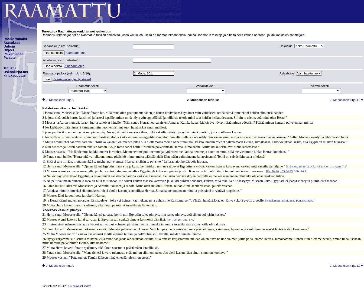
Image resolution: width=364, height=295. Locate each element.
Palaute (9, 57)
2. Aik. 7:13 (314, 166)
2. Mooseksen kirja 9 (58, 100)
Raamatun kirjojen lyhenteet (71, 79)
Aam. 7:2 (340, 166)
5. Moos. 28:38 (296, 166)
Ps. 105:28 (174, 219)
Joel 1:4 (328, 166)
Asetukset (11, 43)
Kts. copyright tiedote (79, 286)
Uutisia (9, 46)
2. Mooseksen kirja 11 (346, 100)
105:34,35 (286, 171)
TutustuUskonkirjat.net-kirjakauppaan (16, 71)
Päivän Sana (13, 54)
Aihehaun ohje (74, 66)
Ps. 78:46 (273, 171)
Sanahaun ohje (75, 53)
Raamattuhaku (15, 39)
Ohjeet (8, 50)
